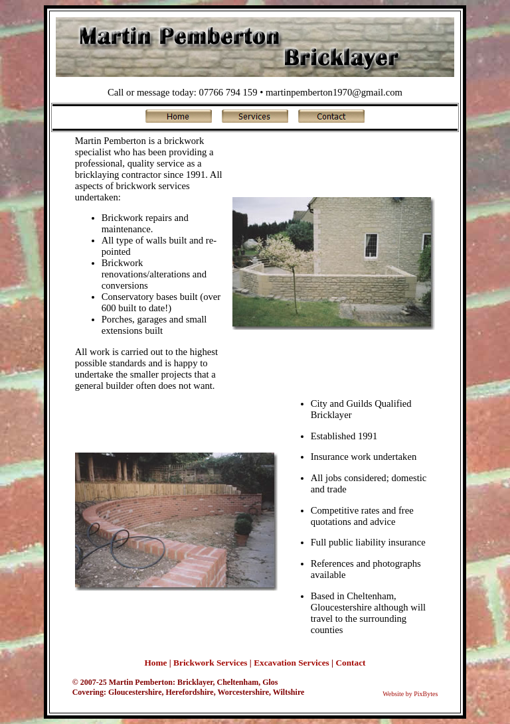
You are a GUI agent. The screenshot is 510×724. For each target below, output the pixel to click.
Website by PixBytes (410, 693)
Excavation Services (291, 663)
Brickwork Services (210, 663)
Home (155, 663)
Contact (350, 663)
